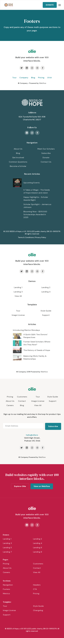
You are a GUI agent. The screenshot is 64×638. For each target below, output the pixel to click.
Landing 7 (7, 552)
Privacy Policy (40, 237)
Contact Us (46, 162)
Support (46, 315)
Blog (33, 77)
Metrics (6, 593)
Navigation (8, 585)
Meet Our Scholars (46, 149)
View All (18, 296)
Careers (10, 405)
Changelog (38, 610)
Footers (6, 589)
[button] (59, 5)
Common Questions (18, 162)
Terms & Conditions (26, 237)
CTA (35, 589)
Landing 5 (7, 547)
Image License (18, 315)
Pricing (41, 77)
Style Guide (46, 310)
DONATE (50, 5)
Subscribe (46, 153)
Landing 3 (18, 291)
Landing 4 (45, 291)
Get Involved (18, 157)
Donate (46, 157)
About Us (18, 149)
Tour (14, 77)
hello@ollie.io (32, 435)
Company (23, 77)
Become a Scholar (18, 166)
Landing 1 (18, 287)
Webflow (42, 83)
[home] (8, 5)
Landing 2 (45, 287)
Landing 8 (37, 552)
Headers (36, 585)
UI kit (49, 77)
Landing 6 (37, 547)
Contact (22, 401)
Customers (22, 396)
